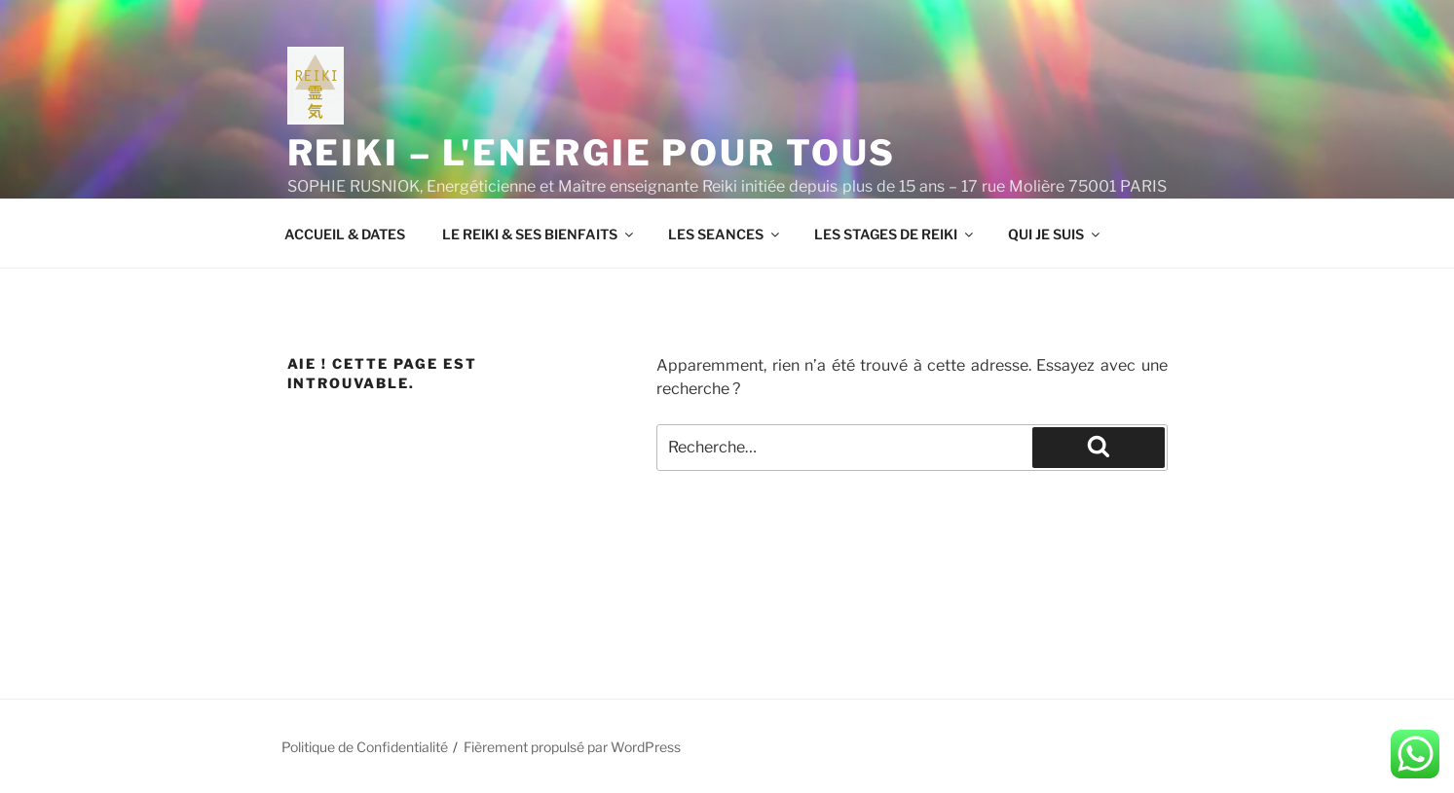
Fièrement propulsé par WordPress (572, 747)
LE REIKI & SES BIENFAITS (539, 234)
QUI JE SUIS (1055, 234)
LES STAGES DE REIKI (895, 234)
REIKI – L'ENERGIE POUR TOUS (592, 152)
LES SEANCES (725, 234)
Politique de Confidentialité (364, 747)
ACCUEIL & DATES (344, 234)
